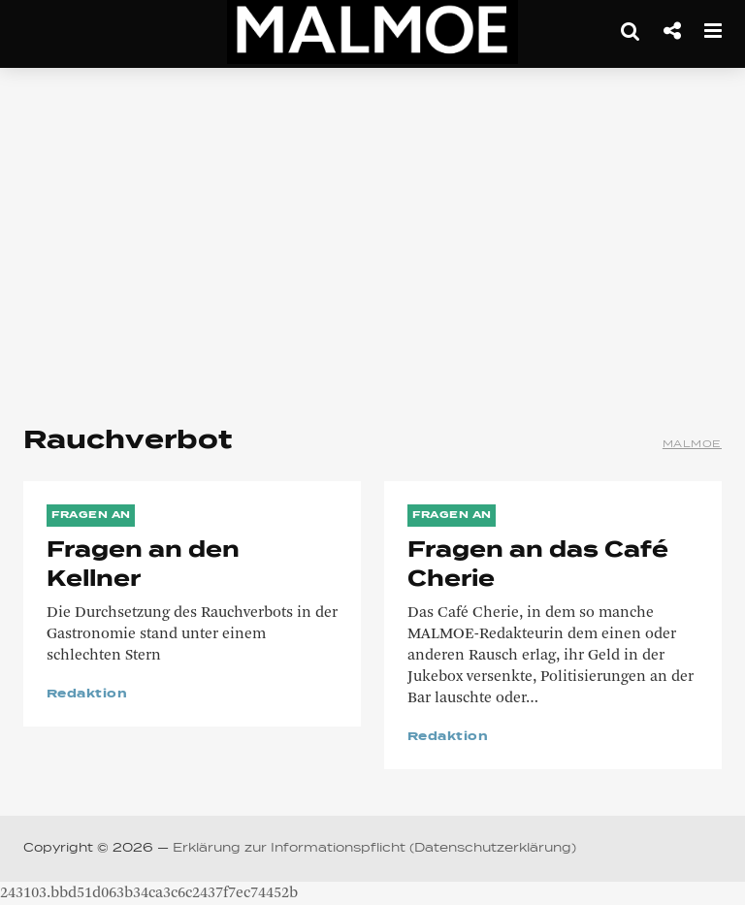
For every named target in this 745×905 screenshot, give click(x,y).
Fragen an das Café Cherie (537, 565)
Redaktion (87, 694)
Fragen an (91, 515)
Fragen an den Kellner (143, 565)
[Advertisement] (372, 242)
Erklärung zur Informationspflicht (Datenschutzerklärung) (374, 849)
